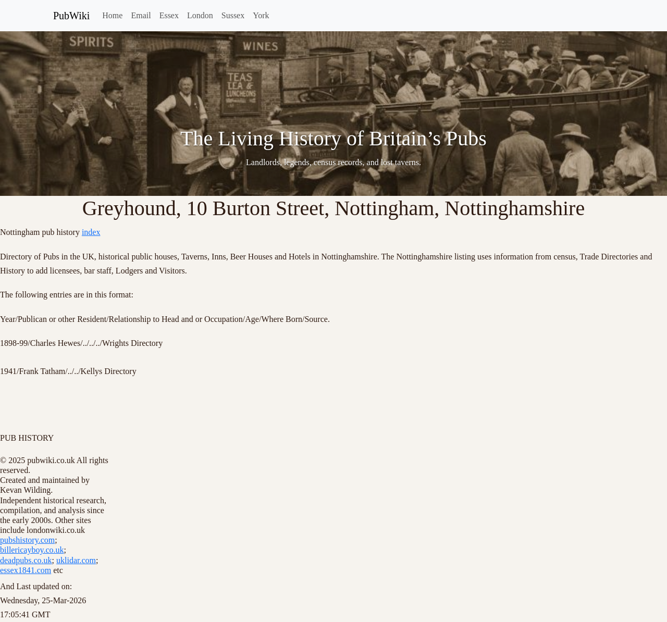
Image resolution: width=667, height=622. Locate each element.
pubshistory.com (27, 540)
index (91, 232)
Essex (169, 15)
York (261, 15)
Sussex (232, 15)
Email (141, 15)
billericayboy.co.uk (32, 549)
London (200, 15)
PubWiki (71, 15)
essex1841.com (25, 570)
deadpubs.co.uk (26, 560)
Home (112, 15)
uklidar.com (76, 560)
